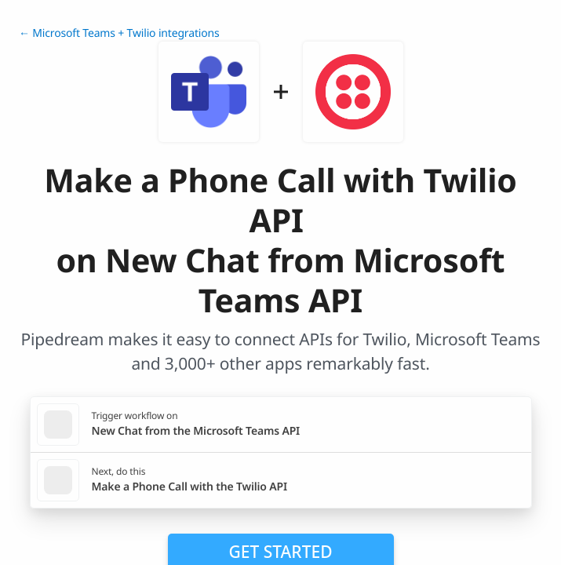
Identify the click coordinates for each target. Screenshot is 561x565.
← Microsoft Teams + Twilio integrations (119, 33)
